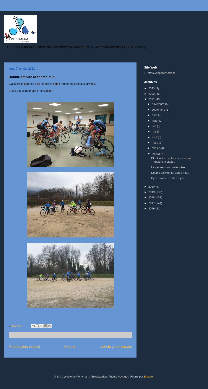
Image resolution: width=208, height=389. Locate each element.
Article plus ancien (116, 346)
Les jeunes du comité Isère (168, 167)
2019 (152, 192)
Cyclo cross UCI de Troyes (167, 178)
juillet (155, 120)
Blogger (148, 376)
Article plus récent (24, 346)
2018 (152, 197)
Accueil (70, 346)
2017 (152, 203)
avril (155, 137)
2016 (152, 208)
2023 (152, 88)
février (156, 148)
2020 (152, 186)
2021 (152, 99)
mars (155, 142)
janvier (156, 153)
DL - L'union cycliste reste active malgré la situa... (171, 160)
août (155, 115)
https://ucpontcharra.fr (161, 73)
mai (154, 131)
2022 (152, 93)
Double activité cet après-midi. (170, 172)
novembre (158, 104)
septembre (159, 109)
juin (154, 126)
